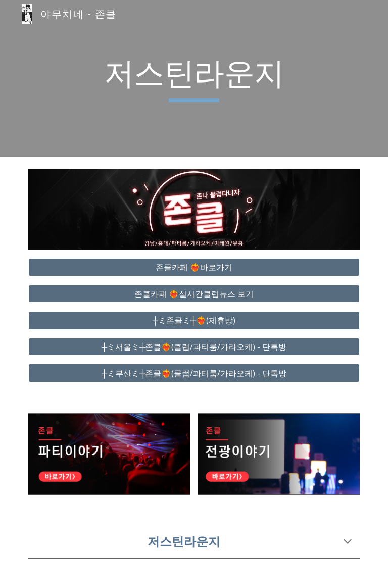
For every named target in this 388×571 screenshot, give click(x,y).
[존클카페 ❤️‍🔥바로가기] (194, 267)
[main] (194, 78)
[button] (347, 542)
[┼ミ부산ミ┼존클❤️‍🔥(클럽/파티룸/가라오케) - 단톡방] (194, 373)
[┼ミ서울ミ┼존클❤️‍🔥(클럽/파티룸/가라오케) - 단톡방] (194, 346)
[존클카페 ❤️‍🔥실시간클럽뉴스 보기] (194, 293)
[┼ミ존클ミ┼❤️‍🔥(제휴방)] (194, 320)
